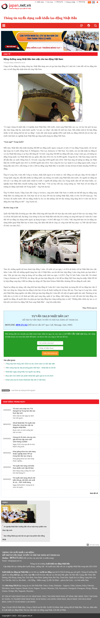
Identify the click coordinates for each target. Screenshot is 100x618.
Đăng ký (60, 2)
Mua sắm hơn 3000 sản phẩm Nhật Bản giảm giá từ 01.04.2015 (29, 376)
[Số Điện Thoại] (50, 348)
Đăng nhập (71, 2)
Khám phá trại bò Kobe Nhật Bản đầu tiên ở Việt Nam (26, 380)
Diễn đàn (40, 2)
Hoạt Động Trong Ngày (14, 402)
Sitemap (82, 2)
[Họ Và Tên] (50, 343)
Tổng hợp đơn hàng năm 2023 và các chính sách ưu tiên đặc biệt (30, 364)
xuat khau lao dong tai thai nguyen (23, 390)
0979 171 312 (21, 325)
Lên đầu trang (94, 545)
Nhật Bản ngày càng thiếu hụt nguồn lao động (23, 372)
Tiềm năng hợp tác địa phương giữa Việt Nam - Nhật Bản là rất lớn (31, 368)
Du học (50, 2)
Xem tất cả (94, 493)
